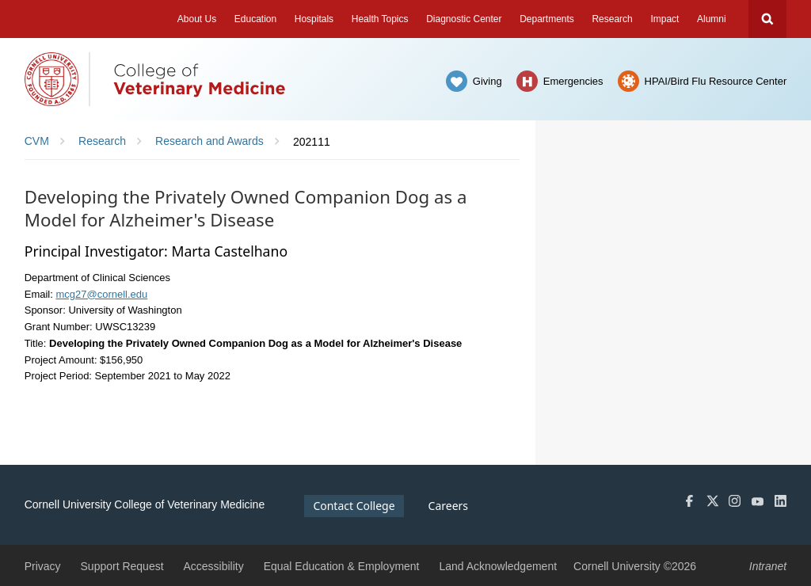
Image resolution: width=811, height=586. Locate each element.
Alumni (711, 19)
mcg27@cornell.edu (101, 294)
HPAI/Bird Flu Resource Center (716, 81)
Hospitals (314, 19)
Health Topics (380, 19)
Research (612, 19)
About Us (196, 19)
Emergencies (573, 81)
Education (255, 19)
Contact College (353, 505)
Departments (547, 19)
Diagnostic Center (463, 19)
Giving (487, 81)
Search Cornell (767, 19)
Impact (664, 19)
